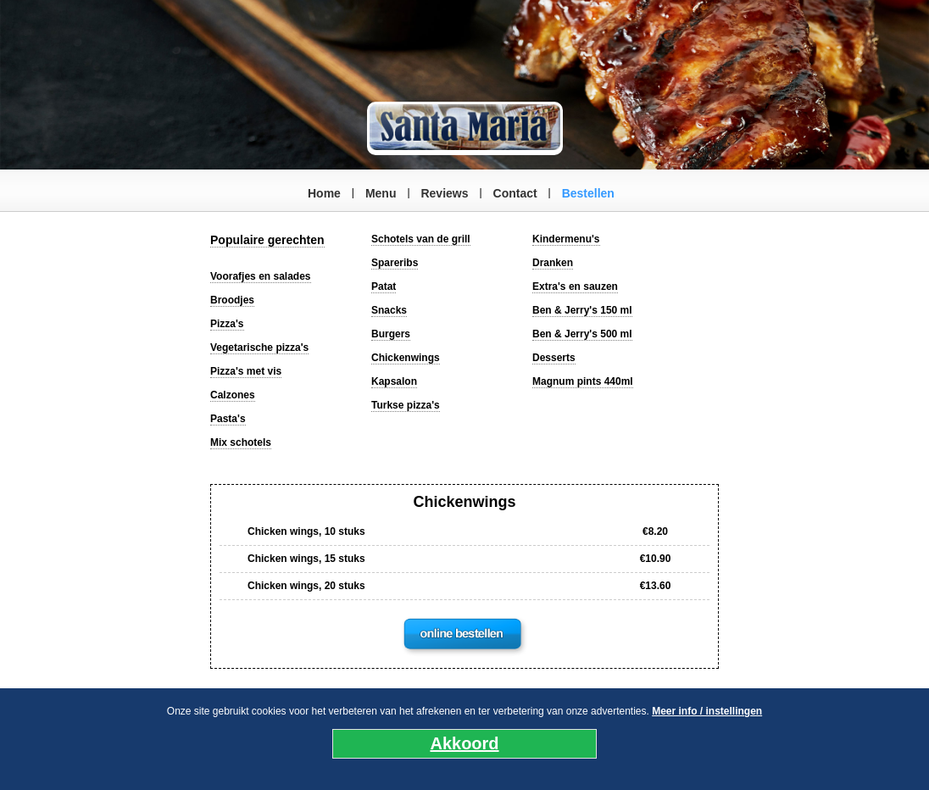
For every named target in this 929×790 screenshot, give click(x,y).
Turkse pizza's (405, 405)
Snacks (389, 310)
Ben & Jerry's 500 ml (582, 334)
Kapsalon (394, 381)
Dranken (552, 263)
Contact (515, 193)
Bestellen (588, 193)
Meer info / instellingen (707, 711)
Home (324, 193)
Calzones (232, 395)
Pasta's (228, 419)
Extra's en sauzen (575, 286)
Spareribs (394, 263)
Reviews (444, 193)
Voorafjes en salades (260, 276)
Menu (381, 193)
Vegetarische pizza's (259, 347)
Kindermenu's (566, 239)
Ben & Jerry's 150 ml (582, 310)
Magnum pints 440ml (582, 381)
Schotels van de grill (420, 239)
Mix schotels (240, 442)
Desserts (554, 358)
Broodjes (232, 300)
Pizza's (227, 324)
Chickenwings (405, 358)
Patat (383, 286)
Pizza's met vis (245, 371)
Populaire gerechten (267, 240)
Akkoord (464, 743)
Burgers (390, 334)
